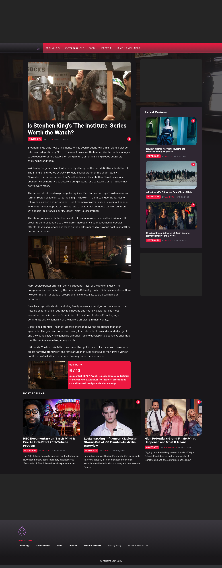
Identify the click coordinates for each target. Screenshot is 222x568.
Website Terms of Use (138, 545)
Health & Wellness (128, 48)
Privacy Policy (114, 545)
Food (92, 48)
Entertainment (74, 48)
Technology (53, 48)
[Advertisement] (111, 21)
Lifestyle (106, 48)
